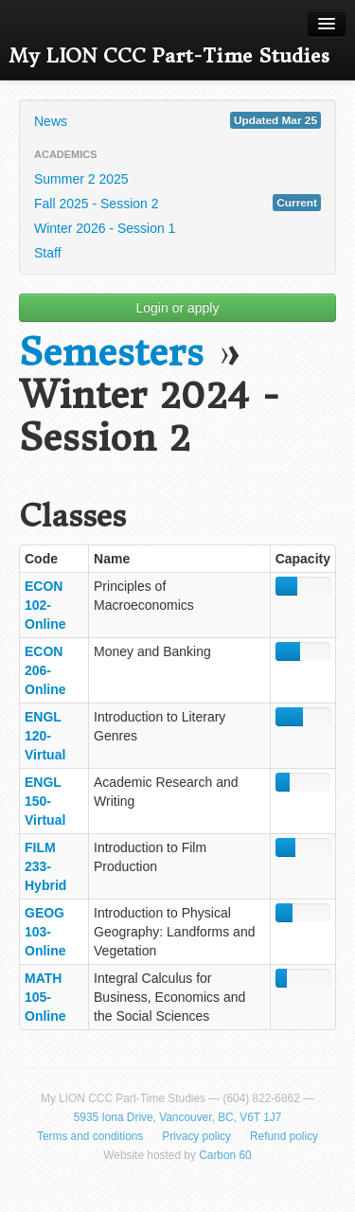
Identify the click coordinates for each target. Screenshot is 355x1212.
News (177, 120)
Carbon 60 (225, 1155)
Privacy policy (196, 1136)
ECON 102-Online (45, 605)
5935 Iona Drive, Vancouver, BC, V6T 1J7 (178, 1117)
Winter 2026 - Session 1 (104, 228)
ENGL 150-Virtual (45, 801)
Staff (48, 252)
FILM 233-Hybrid (45, 866)
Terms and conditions (90, 1136)
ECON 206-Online (45, 670)
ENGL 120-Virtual (45, 735)
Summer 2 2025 (81, 179)
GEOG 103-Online (45, 931)
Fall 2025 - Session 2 (177, 202)
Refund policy (284, 1136)
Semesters (111, 353)
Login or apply (178, 307)
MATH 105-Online (45, 997)
